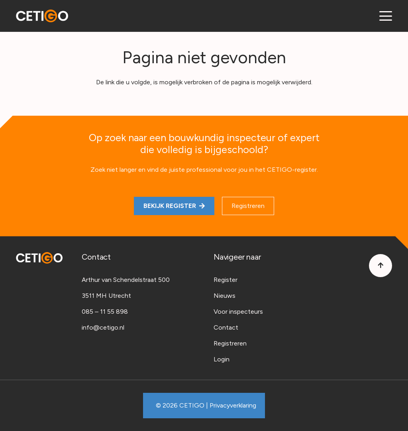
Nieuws (224, 295)
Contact (226, 327)
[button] (385, 16)
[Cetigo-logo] (42, 16)
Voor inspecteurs (238, 311)
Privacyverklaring (233, 405)
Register (225, 279)
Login (222, 359)
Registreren (230, 343)
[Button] (380, 265)
